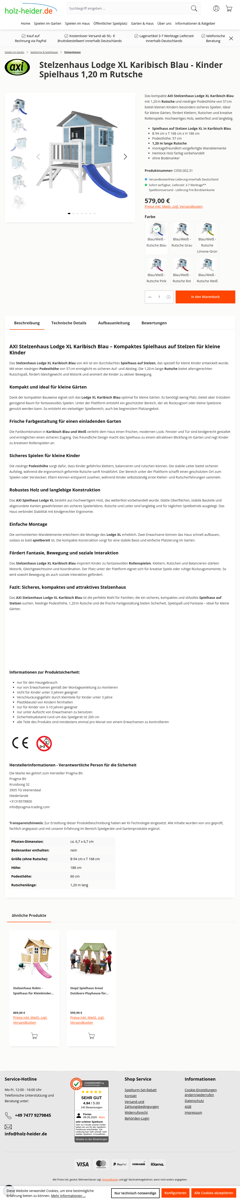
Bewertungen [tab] (154, 322)
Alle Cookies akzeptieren (213, 1193)
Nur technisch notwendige (135, 1193)
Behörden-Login (137, 1118)
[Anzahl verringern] (150, 296)
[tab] (26, 323)
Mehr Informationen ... (68, 1195)
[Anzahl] (159, 296)
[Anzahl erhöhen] (169, 296)
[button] (125, 156)
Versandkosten (110, 1179)
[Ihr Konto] (216, 8)
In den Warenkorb (205, 296)
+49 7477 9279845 (33, 1115)
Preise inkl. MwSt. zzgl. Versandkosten (174, 206)
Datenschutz (194, 1100)
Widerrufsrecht (136, 1112)
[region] (120, 993)
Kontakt (131, 1096)
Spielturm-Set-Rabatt (141, 1090)
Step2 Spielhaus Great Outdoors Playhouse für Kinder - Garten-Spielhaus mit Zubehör (89, 991)
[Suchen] (194, 8)
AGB (188, 1106)
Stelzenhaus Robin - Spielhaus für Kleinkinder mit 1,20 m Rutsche (32, 991)
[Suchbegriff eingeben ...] (127, 8)
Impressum (193, 1112)
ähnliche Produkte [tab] (29, 915)
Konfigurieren (175, 1193)
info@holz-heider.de (26, 1134)
